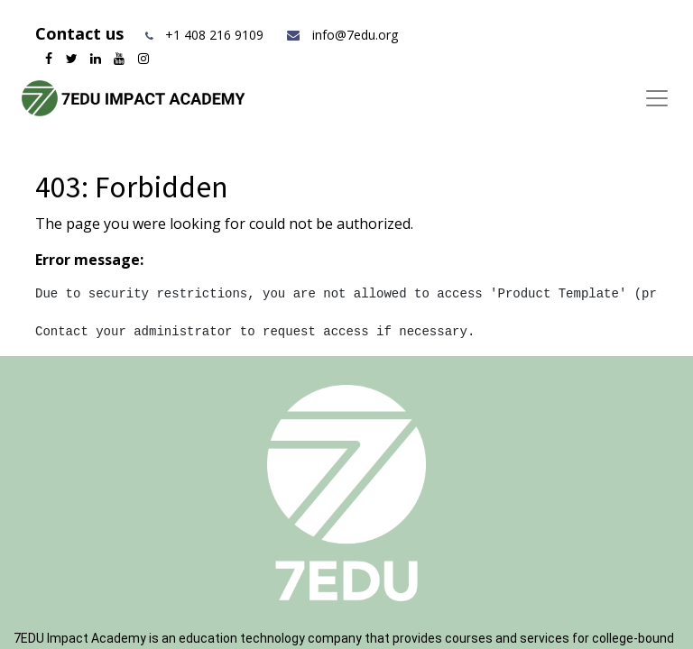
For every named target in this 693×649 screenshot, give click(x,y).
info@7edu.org (341, 34)
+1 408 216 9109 (214, 34)
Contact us (81, 33)
